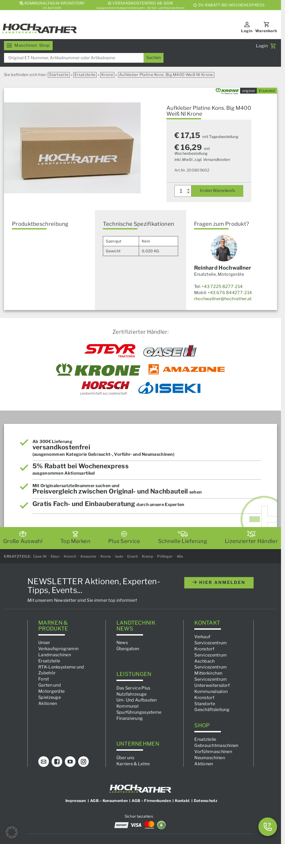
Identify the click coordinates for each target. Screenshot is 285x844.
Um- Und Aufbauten (136, 700)
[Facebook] (57, 761)
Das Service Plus (133, 687)
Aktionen (47, 703)
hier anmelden (218, 582)
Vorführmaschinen (213, 751)
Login (247, 30)
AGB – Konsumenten (109, 800)
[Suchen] (154, 58)
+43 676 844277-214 (230, 292)
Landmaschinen (54, 654)
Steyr (55, 556)
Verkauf (202, 636)
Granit (132, 556)
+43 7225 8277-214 (222, 286)
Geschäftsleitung (211, 709)
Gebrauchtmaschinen (216, 745)
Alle (180, 556)
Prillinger (165, 556)
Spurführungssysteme (139, 712)
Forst (43, 679)
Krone (107, 74)
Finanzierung (129, 718)
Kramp (147, 556)
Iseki (119, 556)
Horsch (70, 556)
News (122, 642)
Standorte (204, 703)
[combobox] (84, 58)
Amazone (88, 556)
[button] (11, 832)
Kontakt (182, 800)
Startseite (59, 74)
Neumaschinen (209, 757)
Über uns (125, 757)
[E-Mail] (43, 761)
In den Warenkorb (217, 190)
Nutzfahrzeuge (131, 693)
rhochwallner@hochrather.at (223, 298)
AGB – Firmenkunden (151, 800)
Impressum (75, 800)
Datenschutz (205, 800)
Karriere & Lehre (133, 763)
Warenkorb (266, 30)
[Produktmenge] (183, 191)
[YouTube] (70, 761)
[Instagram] (83, 761)
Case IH (40, 556)
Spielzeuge (49, 697)
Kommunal (127, 706)
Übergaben (127, 648)
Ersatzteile (84, 74)
